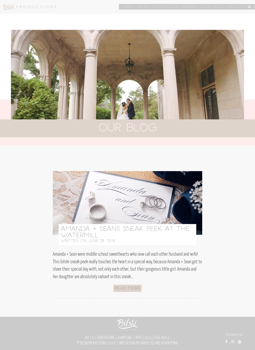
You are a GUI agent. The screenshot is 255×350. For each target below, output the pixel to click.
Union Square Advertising (159, 343)
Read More (127, 289)
